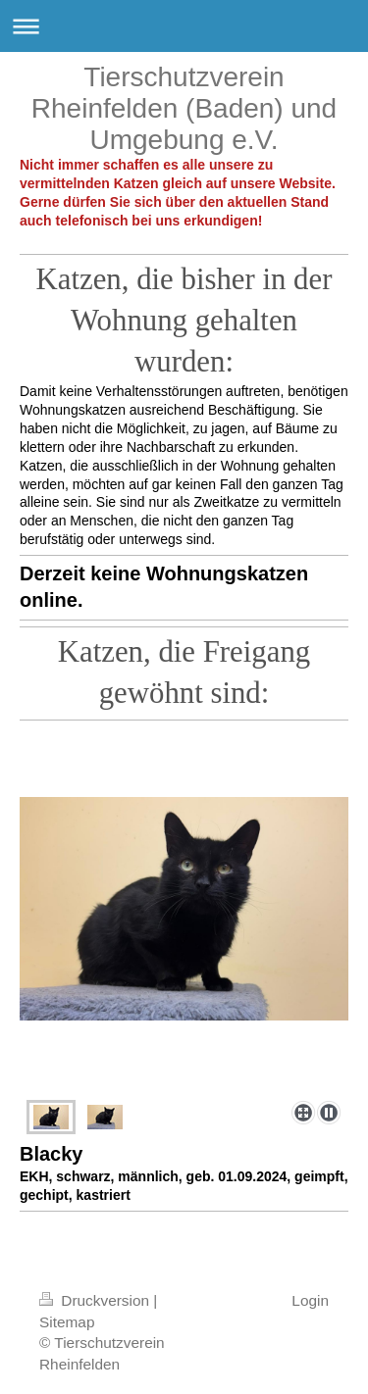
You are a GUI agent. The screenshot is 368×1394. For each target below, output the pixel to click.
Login (310, 1300)
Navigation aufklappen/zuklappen (184, 26)
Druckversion (96, 1300)
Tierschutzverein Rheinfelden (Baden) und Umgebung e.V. (184, 108)
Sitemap (66, 1322)
